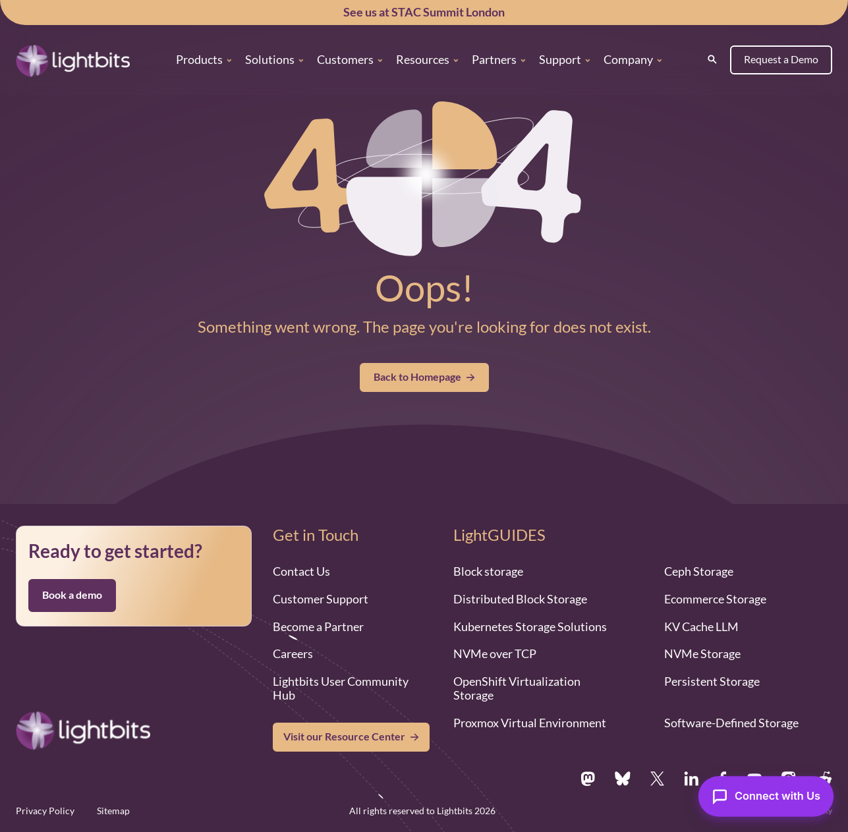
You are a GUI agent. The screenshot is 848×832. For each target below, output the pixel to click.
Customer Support (320, 598)
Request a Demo (781, 59)
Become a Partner (318, 626)
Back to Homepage (424, 377)
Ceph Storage (698, 571)
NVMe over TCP (494, 653)
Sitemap (113, 811)
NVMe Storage (702, 653)
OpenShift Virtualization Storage (516, 688)
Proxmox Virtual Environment (529, 722)
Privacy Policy (45, 811)
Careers (293, 653)
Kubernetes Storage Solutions (530, 626)
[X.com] (657, 778)
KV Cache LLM (701, 626)
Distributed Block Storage (520, 598)
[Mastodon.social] (587, 778)
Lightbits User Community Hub (341, 688)
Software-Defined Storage (731, 722)
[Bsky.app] (623, 778)
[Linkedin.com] (691, 778)
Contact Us (301, 571)
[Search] (712, 59)
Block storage (488, 571)
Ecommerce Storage (715, 598)
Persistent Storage (712, 681)
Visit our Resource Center (344, 736)
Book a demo (72, 595)
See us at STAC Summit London (424, 11)
